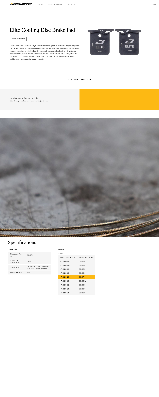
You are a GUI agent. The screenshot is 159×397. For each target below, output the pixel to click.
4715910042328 (65, 289)
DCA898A (82, 281)
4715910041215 (65, 285)
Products (39, 4)
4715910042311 (65, 293)
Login (153, 4)
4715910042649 (65, 277)
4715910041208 (65, 269)
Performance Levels (55, 4)
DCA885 (82, 269)
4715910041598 (65, 261)
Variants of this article (18, 38)
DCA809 (82, 273)
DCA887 (82, 293)
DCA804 (82, 261)
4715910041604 (65, 273)
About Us (71, 4)
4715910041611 (65, 281)
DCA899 (82, 289)
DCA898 (82, 285)
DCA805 (82, 265)
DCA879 (82, 277)
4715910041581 (65, 265)
